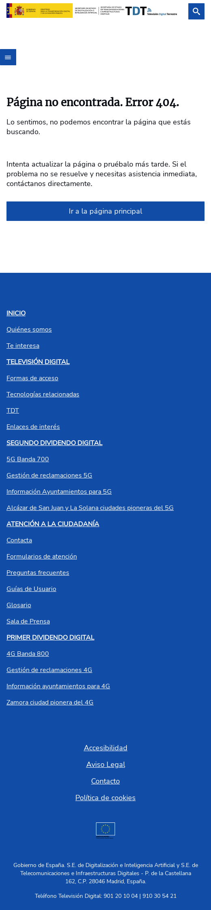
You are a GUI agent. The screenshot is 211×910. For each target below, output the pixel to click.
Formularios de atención (41, 556)
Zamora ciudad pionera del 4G (50, 702)
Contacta (19, 540)
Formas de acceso (32, 378)
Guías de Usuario (31, 589)
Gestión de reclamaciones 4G (49, 670)
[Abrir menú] (8, 57)
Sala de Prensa (28, 621)
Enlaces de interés (33, 426)
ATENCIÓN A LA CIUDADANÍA (52, 524)
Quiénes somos (29, 329)
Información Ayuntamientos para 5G (59, 491)
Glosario (18, 605)
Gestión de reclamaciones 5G (49, 475)
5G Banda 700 (27, 459)
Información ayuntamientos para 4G (58, 686)
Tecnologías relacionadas (42, 394)
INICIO (16, 313)
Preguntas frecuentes (37, 572)
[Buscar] (196, 11)
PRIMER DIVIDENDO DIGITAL (50, 637)
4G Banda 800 (27, 653)
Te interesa (22, 345)
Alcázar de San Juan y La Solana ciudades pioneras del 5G (90, 507)
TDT (12, 410)
